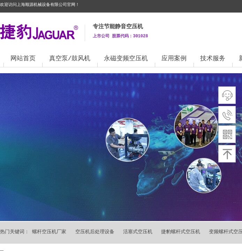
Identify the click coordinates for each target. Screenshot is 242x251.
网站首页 (23, 58)
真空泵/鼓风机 (70, 58)
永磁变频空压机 (126, 58)
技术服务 (212, 58)
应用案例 (174, 58)
